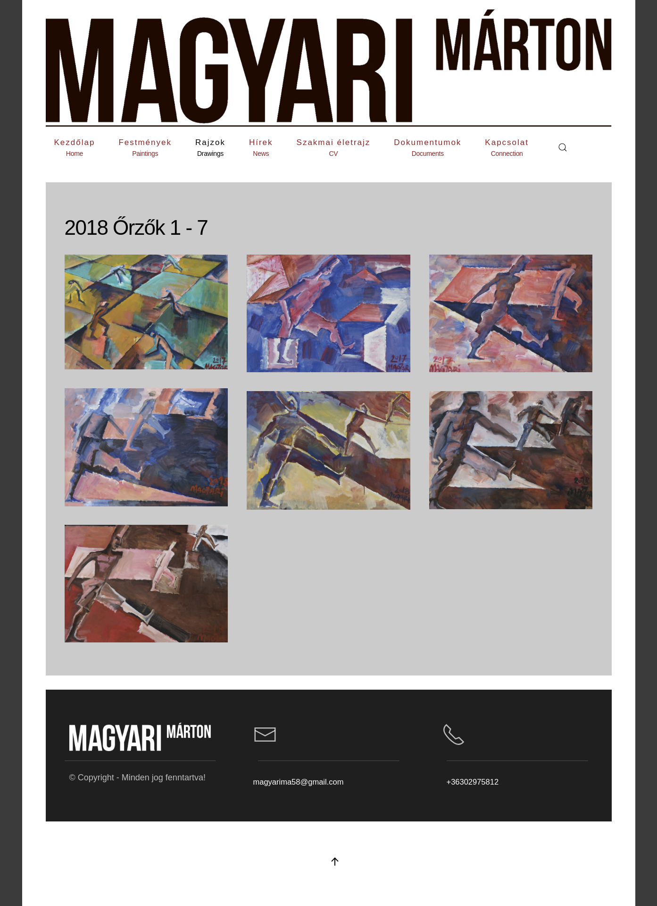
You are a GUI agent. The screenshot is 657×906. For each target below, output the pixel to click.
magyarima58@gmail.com (298, 782)
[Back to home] (329, 68)
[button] (145, 147)
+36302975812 (473, 782)
